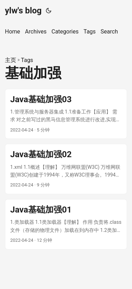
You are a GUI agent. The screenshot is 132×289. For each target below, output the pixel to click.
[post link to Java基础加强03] (66, 114)
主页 (10, 60)
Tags (27, 60)
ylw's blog (23, 11)
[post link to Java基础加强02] (66, 169)
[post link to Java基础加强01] (66, 224)
